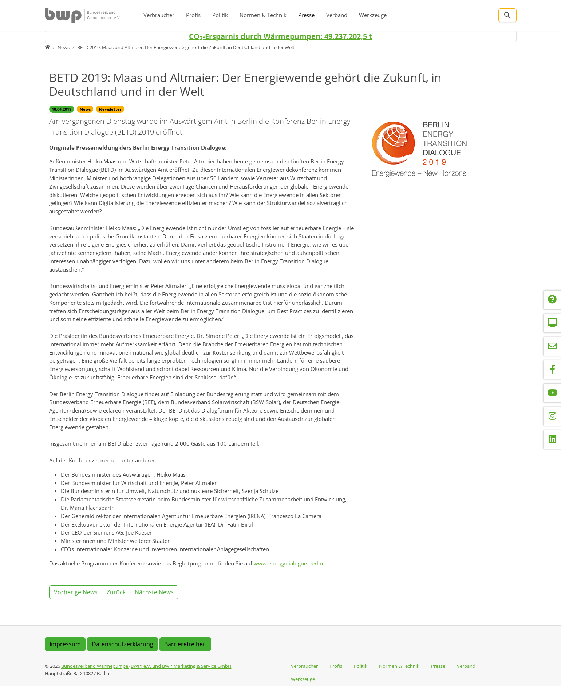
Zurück (116, 592)
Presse (306, 15)
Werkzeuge (373, 15)
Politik (220, 15)
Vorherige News (76, 592)
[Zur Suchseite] (507, 15)
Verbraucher (158, 15)
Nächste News (154, 592)
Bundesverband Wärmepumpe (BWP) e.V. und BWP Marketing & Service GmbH (146, 666)
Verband (336, 15)
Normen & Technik (263, 15)
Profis (193, 15)
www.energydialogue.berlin (288, 563)
